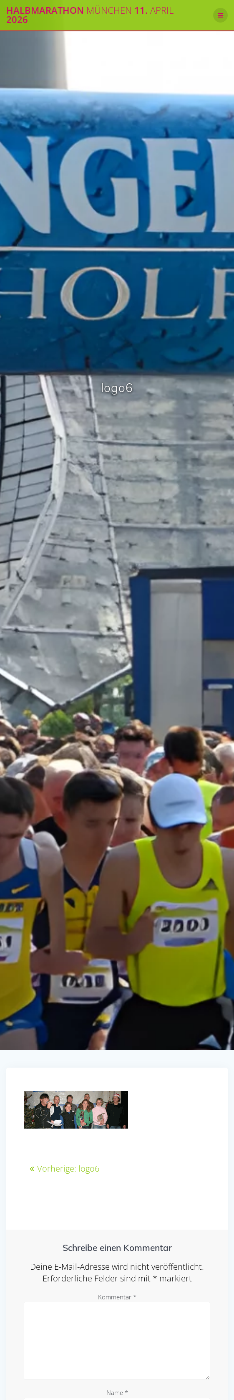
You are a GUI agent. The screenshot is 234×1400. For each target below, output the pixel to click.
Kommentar (117, 1297)
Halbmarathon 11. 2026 (90, 15)
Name (117, 1392)
